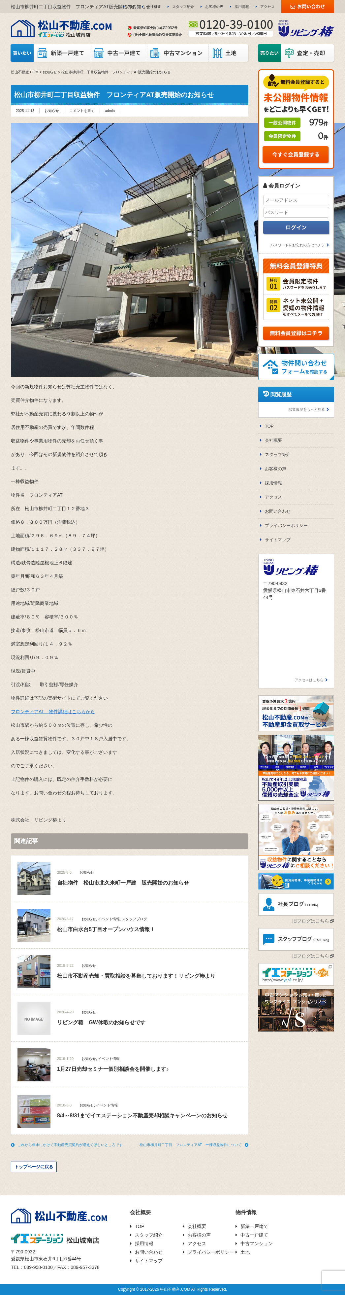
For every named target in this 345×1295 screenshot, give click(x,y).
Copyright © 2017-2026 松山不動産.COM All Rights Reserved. (172, 1289)
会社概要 (153, 7)
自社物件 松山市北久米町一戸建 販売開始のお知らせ (123, 883)
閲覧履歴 (281, 394)
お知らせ (52, 111)
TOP (131, 7)
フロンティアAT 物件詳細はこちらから (53, 711)
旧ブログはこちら (310, 921)
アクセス (267, 7)
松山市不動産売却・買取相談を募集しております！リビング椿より (136, 976)
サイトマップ (278, 539)
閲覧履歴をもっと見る (307, 409)
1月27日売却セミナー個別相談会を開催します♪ (113, 1069)
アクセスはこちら (309, 680)
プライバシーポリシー (286, 525)
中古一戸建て (254, 1235)
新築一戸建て (254, 1226)
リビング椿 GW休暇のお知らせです (101, 1022)
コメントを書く (82, 111)
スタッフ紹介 (183, 7)
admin (110, 111)
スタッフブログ (134, 919)
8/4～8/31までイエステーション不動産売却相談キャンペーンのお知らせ (142, 1115)
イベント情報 (109, 919)
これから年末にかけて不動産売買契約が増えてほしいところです (70, 1145)
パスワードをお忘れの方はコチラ (297, 245)
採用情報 (242, 7)
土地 (245, 1252)
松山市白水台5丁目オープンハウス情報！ (106, 929)
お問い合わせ (278, 511)
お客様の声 (214, 7)
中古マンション (256, 1243)
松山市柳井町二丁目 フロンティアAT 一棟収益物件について (191, 1145)
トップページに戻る (34, 1166)
